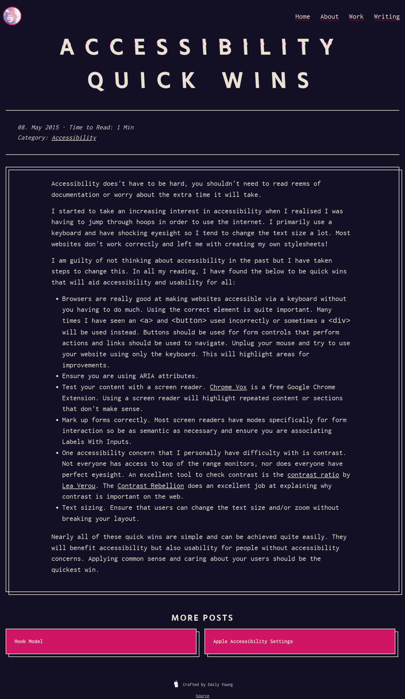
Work (356, 16)
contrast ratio (313, 474)
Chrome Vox (228, 387)
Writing (387, 16)
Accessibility (74, 137)
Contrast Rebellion (151, 485)
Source (202, 696)
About (329, 16)
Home (302, 16)
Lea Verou (78, 485)
